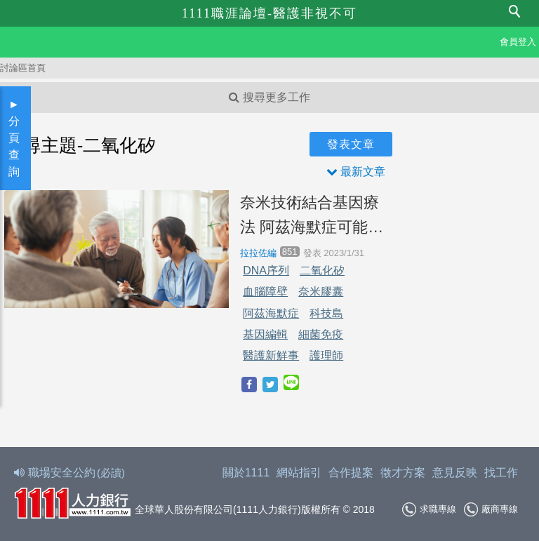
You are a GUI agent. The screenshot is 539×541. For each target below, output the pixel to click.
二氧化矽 (322, 270)
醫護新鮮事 (271, 355)
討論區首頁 (23, 67)
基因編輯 (265, 334)
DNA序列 (266, 270)
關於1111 (246, 473)
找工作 (501, 473)
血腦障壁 (265, 292)
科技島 (326, 313)
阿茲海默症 (271, 313)
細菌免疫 (320, 334)
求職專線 (429, 509)
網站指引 (299, 473)
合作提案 (350, 473)
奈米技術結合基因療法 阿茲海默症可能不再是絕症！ (311, 216)
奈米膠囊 (320, 292)
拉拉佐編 (258, 253)
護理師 (326, 355)
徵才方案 (402, 473)
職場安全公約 (70, 473)
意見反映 (454, 473)
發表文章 (351, 144)
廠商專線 (491, 509)
